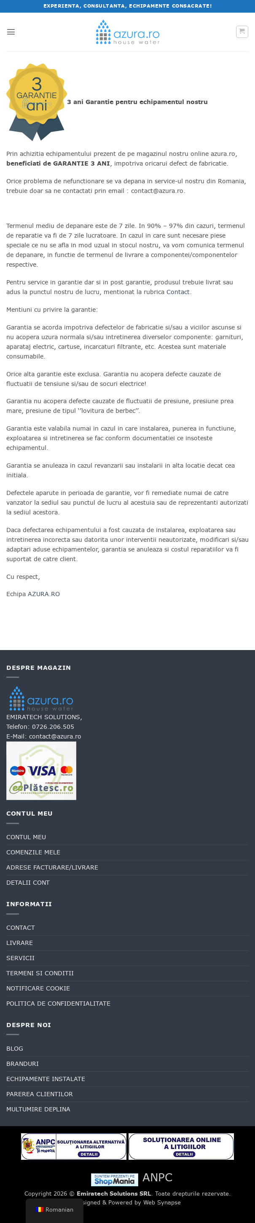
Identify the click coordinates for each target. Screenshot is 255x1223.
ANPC (157, 1177)
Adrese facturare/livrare (52, 867)
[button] (11, 31)
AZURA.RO (44, 594)
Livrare (19, 943)
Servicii (20, 958)
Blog (14, 1048)
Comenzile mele (33, 852)
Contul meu (26, 837)
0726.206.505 (53, 727)
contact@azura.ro (55, 736)
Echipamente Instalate (45, 1079)
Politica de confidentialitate (58, 1003)
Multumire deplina (38, 1109)
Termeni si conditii (40, 973)
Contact (178, 292)
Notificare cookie (38, 988)
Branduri (22, 1064)
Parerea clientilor (39, 1094)
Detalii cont (28, 882)
